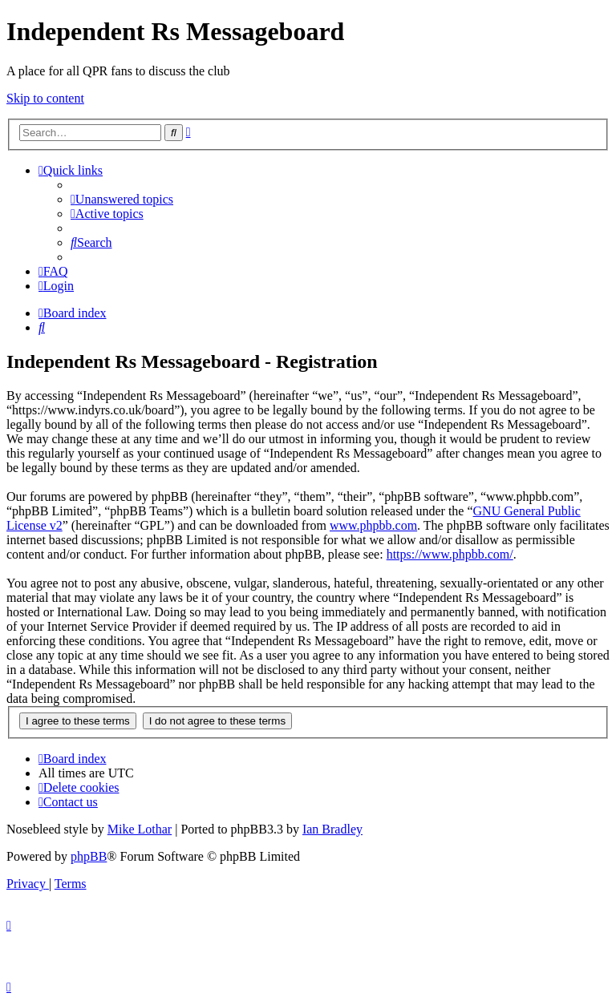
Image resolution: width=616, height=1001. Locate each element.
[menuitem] (122, 199)
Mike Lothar (139, 829)
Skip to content (45, 98)
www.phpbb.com (373, 525)
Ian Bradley (332, 829)
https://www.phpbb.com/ (450, 554)
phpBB (89, 856)
